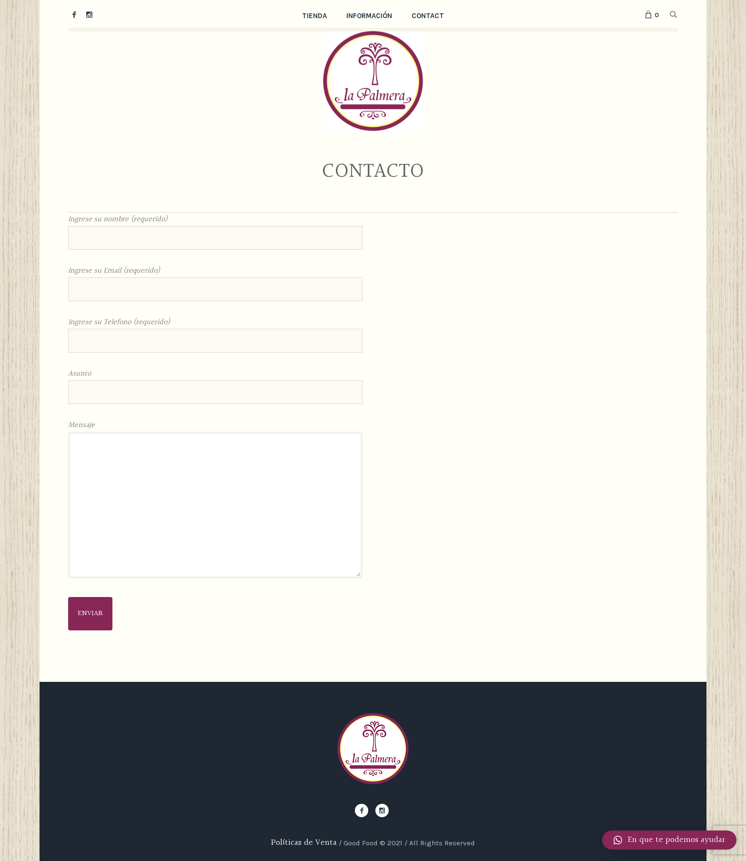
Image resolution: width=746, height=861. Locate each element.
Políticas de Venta (304, 843)
